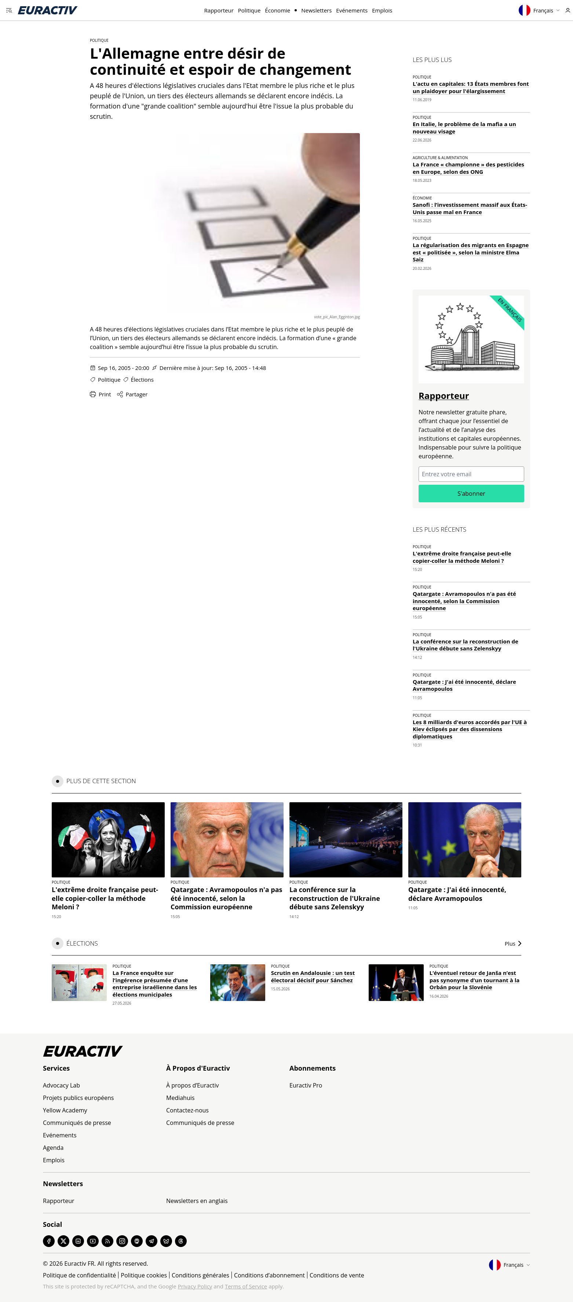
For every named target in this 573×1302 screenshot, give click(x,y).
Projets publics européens (78, 1098)
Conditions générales (200, 1275)
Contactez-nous (187, 1110)
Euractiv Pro (305, 1085)
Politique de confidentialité (79, 1275)
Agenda (53, 1148)
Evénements (352, 10)
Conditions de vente (337, 1275)
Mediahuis (180, 1098)
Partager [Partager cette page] (132, 394)
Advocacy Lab (61, 1085)
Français (539, 10)
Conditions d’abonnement (269, 1275)
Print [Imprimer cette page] (100, 394)
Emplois (382, 10)
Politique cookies (144, 1275)
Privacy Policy (195, 1286)
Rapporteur (219, 10)
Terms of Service (246, 1286)
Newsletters (316, 10)
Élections (142, 379)
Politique (249, 10)
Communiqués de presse (77, 1123)
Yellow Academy (65, 1110)
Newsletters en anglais (197, 1201)
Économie (277, 10)
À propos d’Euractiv (192, 1085)
